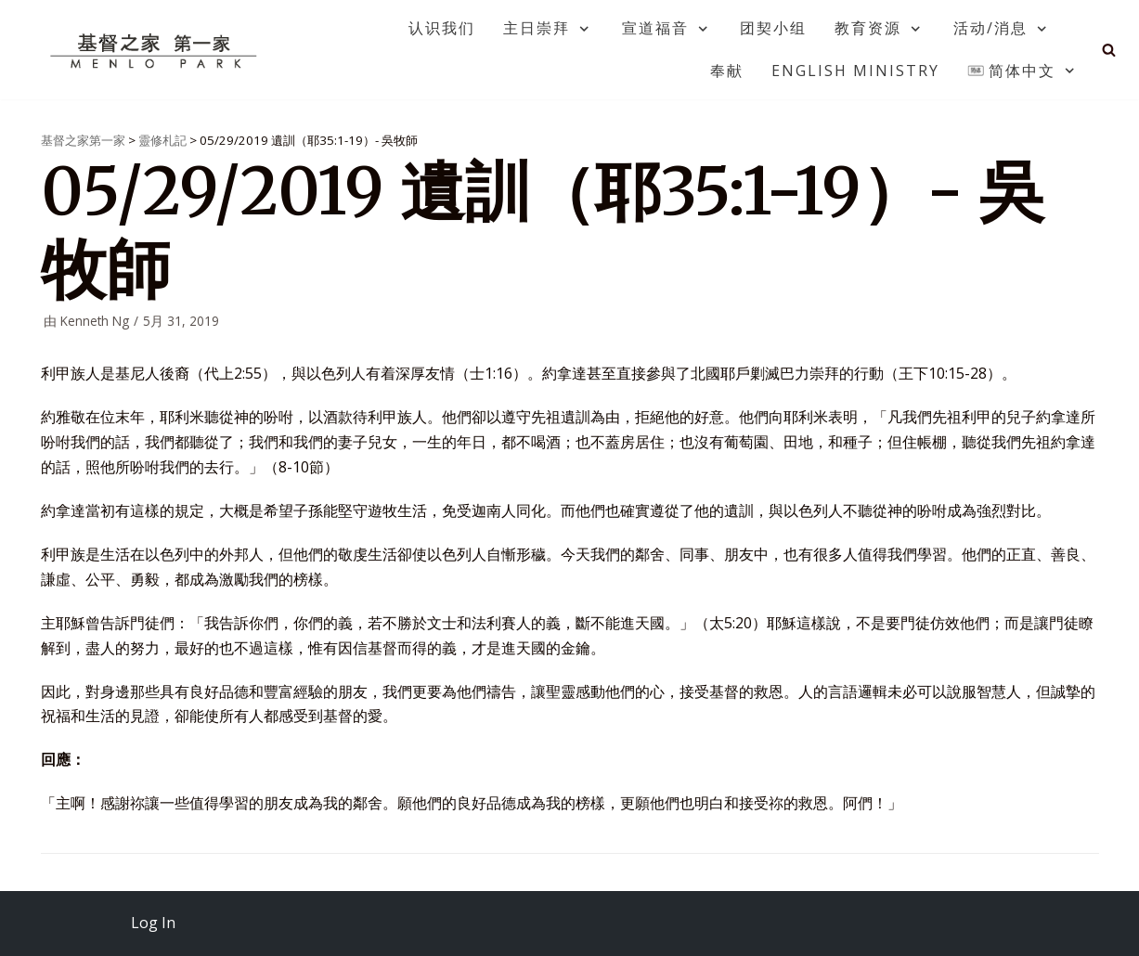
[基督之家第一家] (156, 50)
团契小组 (773, 28)
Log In (153, 922)
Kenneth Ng (94, 320)
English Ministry (855, 70)
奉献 (727, 70)
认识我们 (441, 28)
